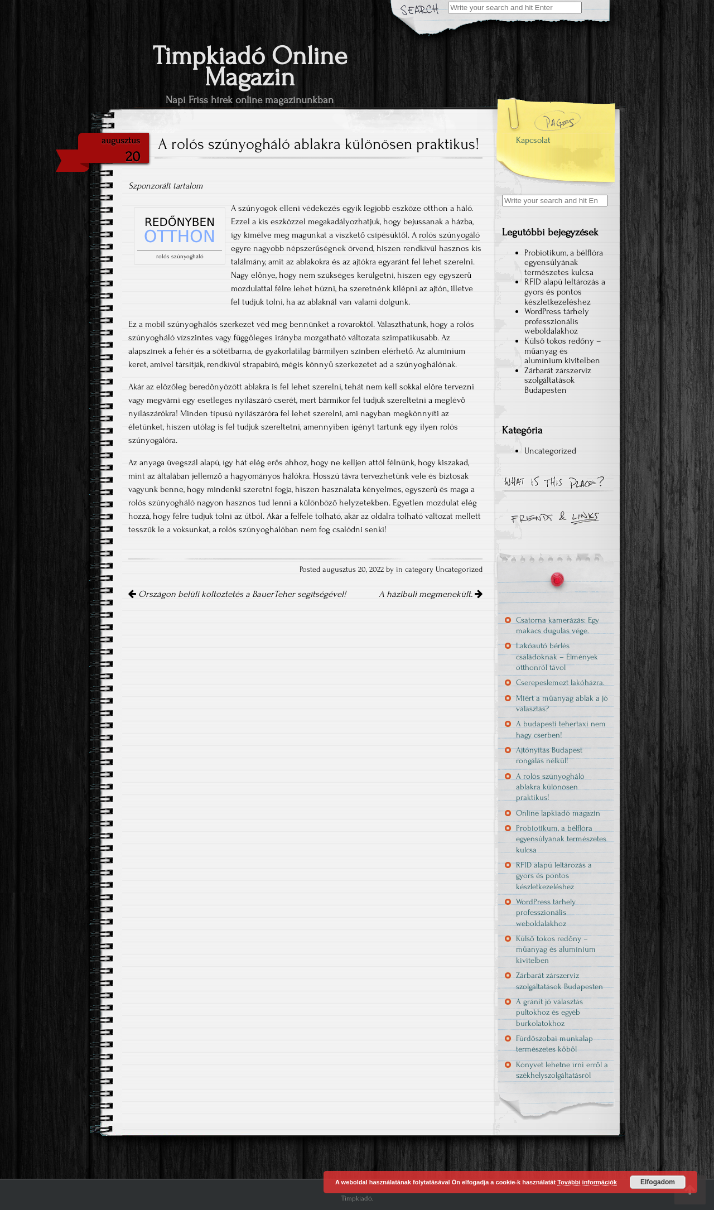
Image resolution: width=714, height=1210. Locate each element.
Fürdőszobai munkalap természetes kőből (554, 1044)
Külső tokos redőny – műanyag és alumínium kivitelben (562, 350)
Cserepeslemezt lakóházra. (560, 682)
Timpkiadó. (357, 1198)
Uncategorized (459, 569)
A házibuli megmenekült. (431, 594)
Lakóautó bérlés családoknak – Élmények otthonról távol (557, 656)
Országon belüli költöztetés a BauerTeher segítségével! (237, 594)
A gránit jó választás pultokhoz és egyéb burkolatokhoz (549, 1012)
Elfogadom (657, 1182)
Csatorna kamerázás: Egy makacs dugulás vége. (557, 625)
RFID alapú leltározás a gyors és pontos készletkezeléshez (564, 291)
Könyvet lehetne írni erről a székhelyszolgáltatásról (562, 1070)
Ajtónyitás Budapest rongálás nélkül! (549, 755)
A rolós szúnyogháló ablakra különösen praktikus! (550, 787)
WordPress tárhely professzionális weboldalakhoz (556, 321)
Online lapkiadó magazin (558, 813)
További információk (587, 1182)
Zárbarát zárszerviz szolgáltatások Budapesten (557, 380)
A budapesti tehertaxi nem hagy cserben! (561, 729)
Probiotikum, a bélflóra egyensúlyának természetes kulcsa (563, 262)
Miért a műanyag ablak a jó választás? (562, 703)
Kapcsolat (533, 140)
